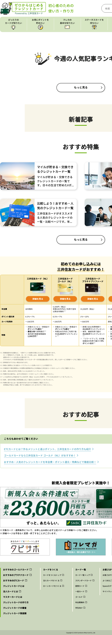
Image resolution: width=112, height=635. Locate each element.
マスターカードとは (12, 597)
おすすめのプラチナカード (16, 575)
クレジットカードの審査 (14, 607)
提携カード (79, 586)
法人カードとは (10, 591)
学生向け (79, 608)
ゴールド (79, 597)
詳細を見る (37, 298)
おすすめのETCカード (13, 580)
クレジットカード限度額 (14, 613)
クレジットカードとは (13, 586)
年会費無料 (79, 602)
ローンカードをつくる (52, 586)
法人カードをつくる (51, 580)
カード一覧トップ (82, 575)
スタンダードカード (83, 580)
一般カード (79, 591)
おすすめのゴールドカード (16, 569)
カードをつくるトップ (52, 575)
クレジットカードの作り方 (16, 602)
